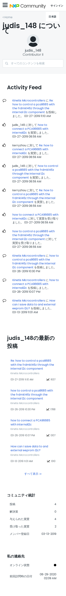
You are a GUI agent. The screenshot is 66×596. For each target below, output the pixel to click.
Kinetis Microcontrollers (28, 100)
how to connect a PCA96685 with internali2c (30, 129)
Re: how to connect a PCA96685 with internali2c (32, 149)
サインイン (57, 5)
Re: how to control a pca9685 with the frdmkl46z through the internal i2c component (33, 106)
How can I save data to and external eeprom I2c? (33, 304)
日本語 (52, 16)
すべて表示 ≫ (33, 474)
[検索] (33, 63)
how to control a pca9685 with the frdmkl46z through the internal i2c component (35, 172)
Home (8, 17)
